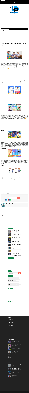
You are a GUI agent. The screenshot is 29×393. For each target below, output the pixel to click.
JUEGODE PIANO (3, 148)
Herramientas (18, 279)
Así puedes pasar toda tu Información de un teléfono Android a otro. (15, 352)
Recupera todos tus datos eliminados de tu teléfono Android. (15, 241)
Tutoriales (23, 45)
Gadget (14, 279)
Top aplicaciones (20, 45)
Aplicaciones (3, 45)
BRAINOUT (2, 165)
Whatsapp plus (11, 325)
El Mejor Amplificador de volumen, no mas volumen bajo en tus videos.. (16, 348)
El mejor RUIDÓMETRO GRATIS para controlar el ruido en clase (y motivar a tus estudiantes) (16, 245)
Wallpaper (10, 285)
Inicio (8, 356)
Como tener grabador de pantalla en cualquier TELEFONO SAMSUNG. (16, 231)
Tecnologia (13, 45)
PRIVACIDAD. (9, 357)
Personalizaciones (11, 319)
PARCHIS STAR (3, 130)
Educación (10, 279)
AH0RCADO (2, 84)
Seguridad (10, 284)
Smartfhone (10, 45)
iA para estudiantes (16, 285)
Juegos (8, 45)
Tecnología (14, 284)
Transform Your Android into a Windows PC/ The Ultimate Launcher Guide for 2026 (16, 238)
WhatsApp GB (11, 322)
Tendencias (16, 45)
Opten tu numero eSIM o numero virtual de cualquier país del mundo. (16, 248)
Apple (6, 45)
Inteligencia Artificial (11, 280)
